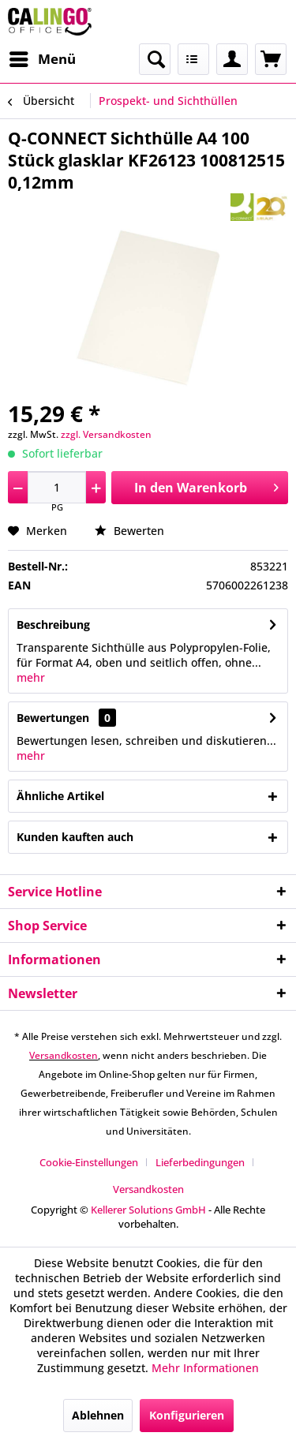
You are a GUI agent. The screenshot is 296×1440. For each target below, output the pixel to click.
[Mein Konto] (232, 59)
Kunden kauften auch (75, 836)
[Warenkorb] (271, 59)
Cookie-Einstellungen (88, 1162)
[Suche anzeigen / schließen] (154, 59)
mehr (31, 677)
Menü (42, 57)
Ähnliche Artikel (60, 795)
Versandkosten (63, 1055)
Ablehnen (98, 1415)
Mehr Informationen (205, 1367)
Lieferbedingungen (200, 1162)
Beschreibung (53, 624)
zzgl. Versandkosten (106, 434)
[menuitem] (42, 59)
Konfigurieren (186, 1415)
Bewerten (129, 530)
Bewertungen (53, 717)
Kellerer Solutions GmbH (148, 1209)
